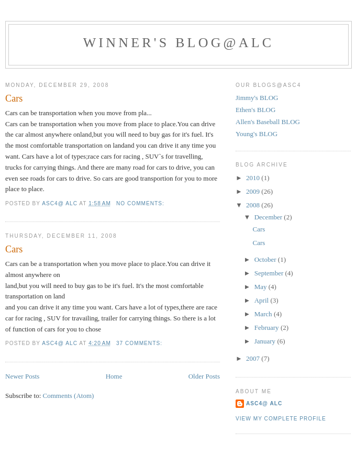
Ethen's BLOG (255, 110)
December (269, 217)
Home (114, 376)
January (265, 341)
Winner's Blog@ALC (178, 42)
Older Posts (204, 376)
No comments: (141, 203)
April (262, 300)
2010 (253, 178)
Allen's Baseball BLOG (268, 122)
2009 (253, 191)
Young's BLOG (256, 134)
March (264, 314)
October (266, 259)
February (267, 327)
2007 (253, 358)
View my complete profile (281, 418)
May (261, 287)
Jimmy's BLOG (257, 98)
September (269, 273)
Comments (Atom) (68, 396)
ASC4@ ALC (264, 403)
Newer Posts (22, 376)
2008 (253, 205)
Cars (14, 98)
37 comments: (140, 343)
